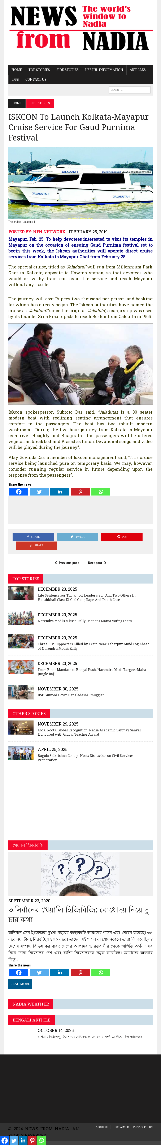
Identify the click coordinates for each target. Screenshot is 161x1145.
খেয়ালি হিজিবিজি (27, 837)
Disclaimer (121, 1119)
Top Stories (38, 70)
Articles (137, 70)
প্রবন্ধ (14, 80)
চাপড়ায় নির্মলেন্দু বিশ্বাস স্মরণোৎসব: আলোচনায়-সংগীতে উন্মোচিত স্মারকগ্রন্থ (89, 1029)
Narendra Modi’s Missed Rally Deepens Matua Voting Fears (84, 613)
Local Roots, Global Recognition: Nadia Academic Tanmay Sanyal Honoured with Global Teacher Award (88, 725)
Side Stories (67, 70)
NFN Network (49, 232)
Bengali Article (31, 1012)
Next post (97, 555)
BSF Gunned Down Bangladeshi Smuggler (70, 688)
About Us (102, 1119)
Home (16, 70)
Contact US (35, 80)
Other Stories (28, 706)
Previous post (67, 555)
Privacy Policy (143, 1119)
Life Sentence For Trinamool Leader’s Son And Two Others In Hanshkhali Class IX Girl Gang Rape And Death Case (86, 590)
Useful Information (104, 70)
